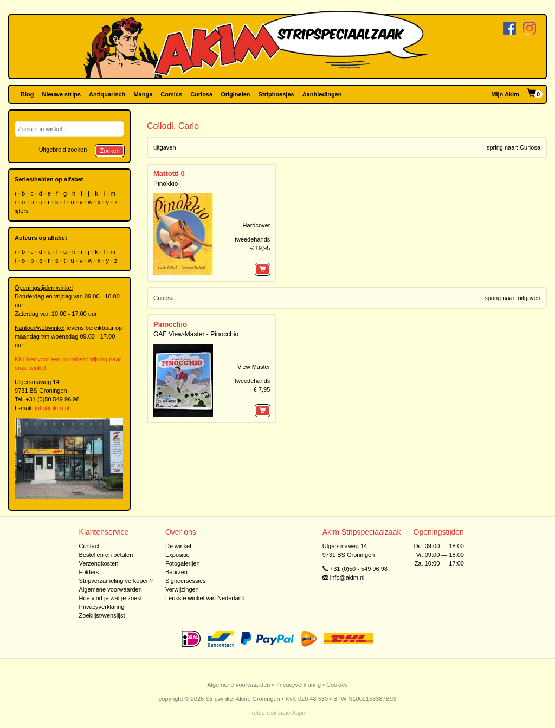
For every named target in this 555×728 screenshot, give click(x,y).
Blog (27, 94)
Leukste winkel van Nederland (205, 598)
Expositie (177, 554)
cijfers (22, 210)
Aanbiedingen (322, 94)
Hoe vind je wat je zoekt (110, 598)
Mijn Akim (505, 94)
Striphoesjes (276, 94)
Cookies (337, 684)
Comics (171, 94)
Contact (89, 546)
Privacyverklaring (102, 606)
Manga (142, 94)
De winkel (178, 546)
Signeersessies (185, 580)
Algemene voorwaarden (110, 589)
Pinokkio (165, 183)
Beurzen (176, 572)
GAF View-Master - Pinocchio (195, 334)
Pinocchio (170, 324)
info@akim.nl (52, 408)
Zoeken (110, 150)
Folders (89, 572)
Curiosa (201, 94)
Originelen (235, 94)
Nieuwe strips (61, 94)
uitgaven (164, 147)
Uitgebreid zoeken (63, 149)
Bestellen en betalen (106, 554)
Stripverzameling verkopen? (116, 580)
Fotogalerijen (182, 563)
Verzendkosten (99, 563)
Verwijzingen (182, 589)
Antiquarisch (107, 94)
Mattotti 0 (169, 174)
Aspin (299, 713)
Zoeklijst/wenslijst (102, 615)
